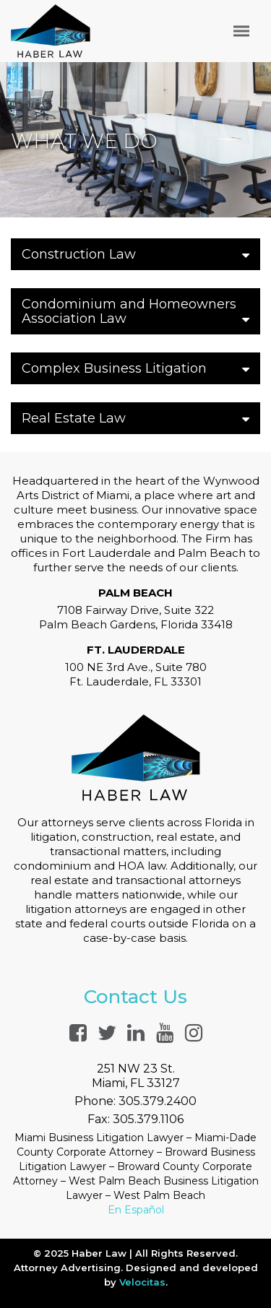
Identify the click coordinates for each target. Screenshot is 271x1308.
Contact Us (135, 996)
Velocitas (142, 1282)
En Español (136, 1209)
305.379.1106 (148, 1119)
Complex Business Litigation (135, 368)
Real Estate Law (135, 418)
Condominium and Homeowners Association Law (135, 311)
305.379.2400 (158, 1101)
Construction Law (135, 254)
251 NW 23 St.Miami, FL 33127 (136, 1076)
